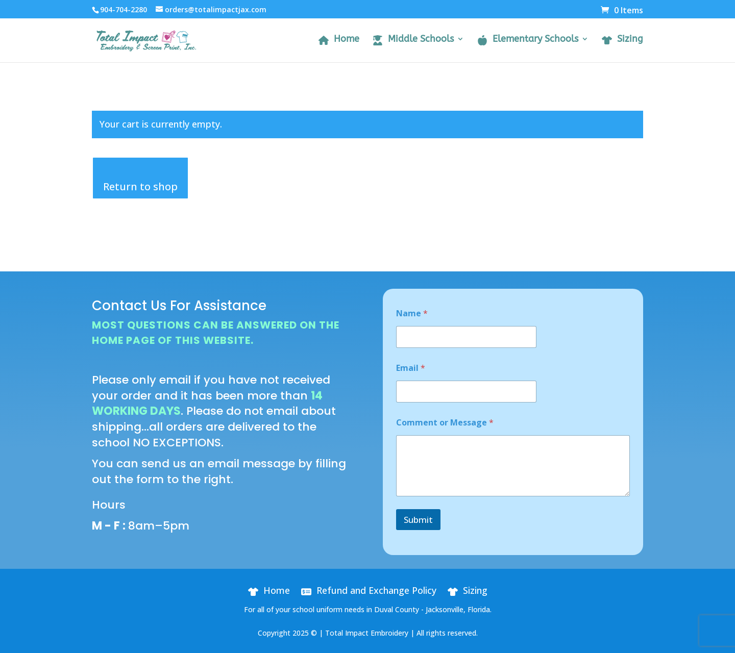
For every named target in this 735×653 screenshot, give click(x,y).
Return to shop (140, 186)
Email (410, 368)
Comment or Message (445, 423)
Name (412, 313)
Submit (418, 519)
